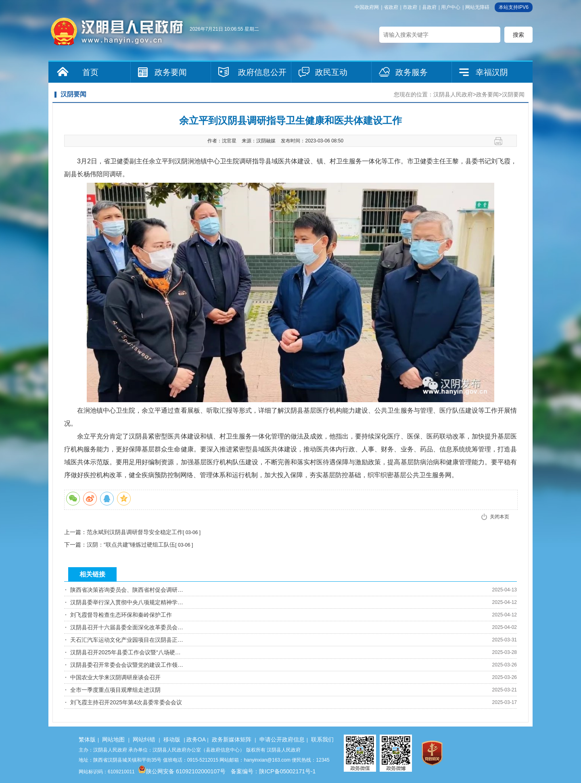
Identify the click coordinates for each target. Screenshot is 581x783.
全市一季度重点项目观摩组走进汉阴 (115, 690)
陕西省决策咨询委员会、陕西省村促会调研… (126, 590)
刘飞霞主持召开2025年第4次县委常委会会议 (126, 702)
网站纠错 (144, 739)
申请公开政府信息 (282, 739)
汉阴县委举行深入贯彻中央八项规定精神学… (126, 602)
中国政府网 (367, 7)
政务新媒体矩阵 (231, 739)
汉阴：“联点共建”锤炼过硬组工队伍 (131, 544)
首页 (90, 72)
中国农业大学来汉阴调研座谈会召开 (115, 677)
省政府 (391, 7)
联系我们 (322, 739)
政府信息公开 (262, 72)
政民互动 (331, 72)
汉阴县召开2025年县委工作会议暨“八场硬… (125, 652)
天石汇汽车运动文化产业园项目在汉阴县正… (126, 640)
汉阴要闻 (513, 94)
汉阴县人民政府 (453, 94)
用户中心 (450, 7)
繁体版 (87, 739)
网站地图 (113, 739)
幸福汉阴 (492, 72)
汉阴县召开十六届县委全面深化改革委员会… (126, 627)
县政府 (429, 7)
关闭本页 (499, 517)
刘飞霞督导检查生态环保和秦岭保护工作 (121, 615)
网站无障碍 (477, 7)
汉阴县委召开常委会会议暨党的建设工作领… (126, 665)
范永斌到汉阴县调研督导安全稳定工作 (135, 532)
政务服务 (411, 72)
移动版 (171, 739)
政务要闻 (171, 72)
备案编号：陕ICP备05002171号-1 (273, 771)
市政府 (410, 7)
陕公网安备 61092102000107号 (182, 771)
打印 (501, 141)
